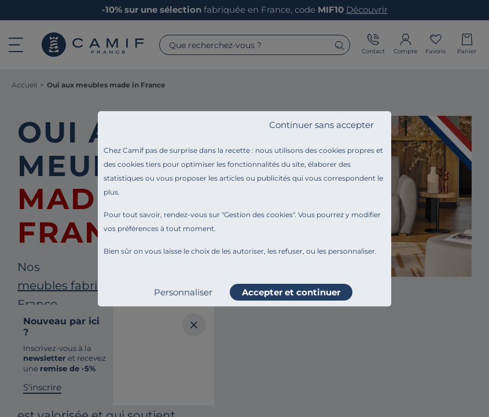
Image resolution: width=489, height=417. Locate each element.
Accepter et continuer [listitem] (291, 292)
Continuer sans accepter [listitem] (321, 124)
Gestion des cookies (258, 214)
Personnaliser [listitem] (183, 292)
